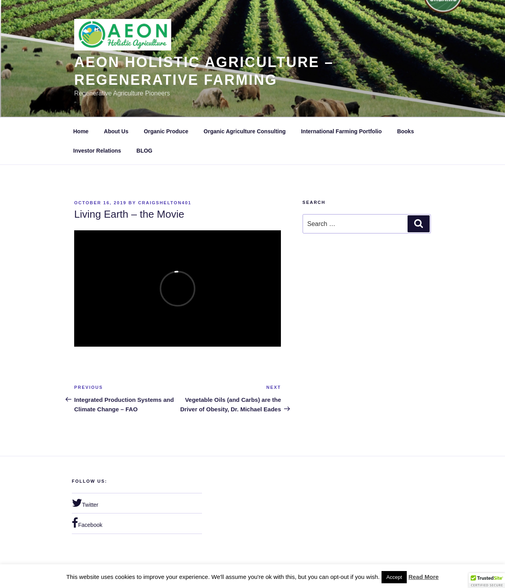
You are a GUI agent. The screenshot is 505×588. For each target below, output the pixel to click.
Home (81, 131)
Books (405, 131)
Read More (423, 576)
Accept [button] (394, 577)
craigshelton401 (164, 202)
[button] (487, 580)
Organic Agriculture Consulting (245, 131)
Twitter (85, 502)
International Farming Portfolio (341, 131)
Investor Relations (97, 150)
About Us (116, 131)
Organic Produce (166, 131)
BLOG (144, 150)
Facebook (87, 522)
